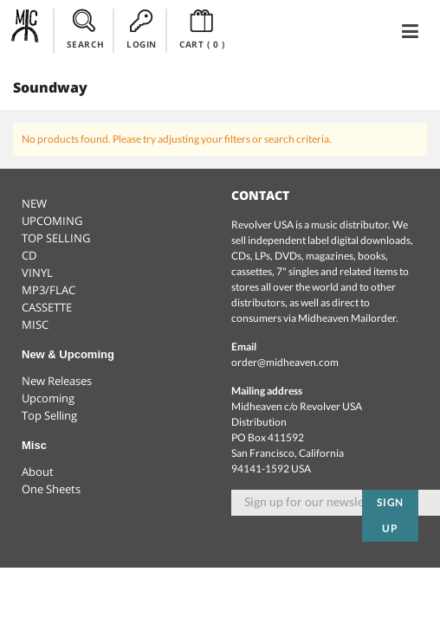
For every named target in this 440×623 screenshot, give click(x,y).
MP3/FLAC (48, 290)
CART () (202, 29)
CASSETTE (47, 307)
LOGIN (141, 29)
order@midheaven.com (285, 362)
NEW (34, 203)
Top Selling (49, 415)
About (38, 471)
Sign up (390, 515)
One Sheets (51, 489)
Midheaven (25, 30)
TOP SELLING (56, 238)
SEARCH (86, 29)
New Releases (57, 381)
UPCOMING (52, 220)
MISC (35, 324)
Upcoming (48, 398)
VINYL (37, 272)
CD (29, 255)
